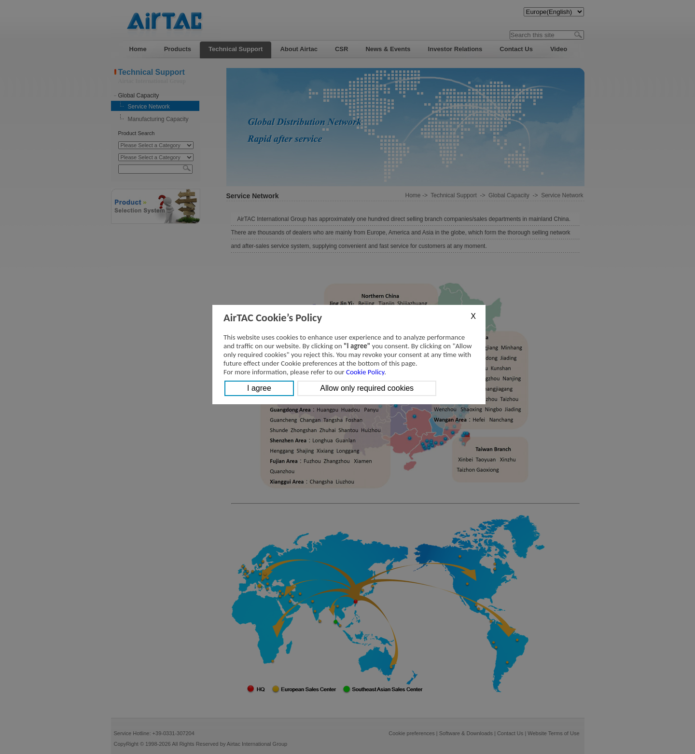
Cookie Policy (365, 372)
